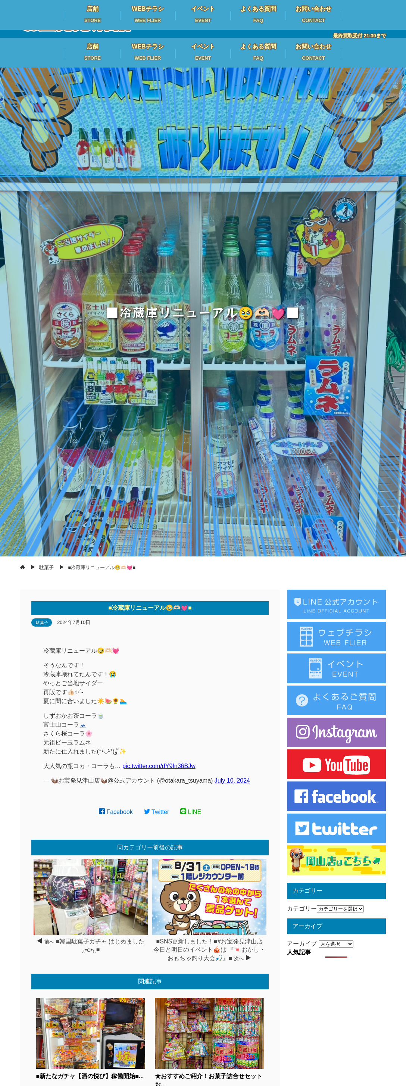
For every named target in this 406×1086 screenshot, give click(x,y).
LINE (190, 812)
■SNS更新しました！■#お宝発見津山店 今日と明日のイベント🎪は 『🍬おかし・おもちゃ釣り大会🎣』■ (209, 949)
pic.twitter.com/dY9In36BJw (159, 766)
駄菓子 (42, 622)
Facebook (116, 812)
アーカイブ (302, 943)
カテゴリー (302, 908)
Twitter (156, 812)
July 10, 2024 (232, 780)
